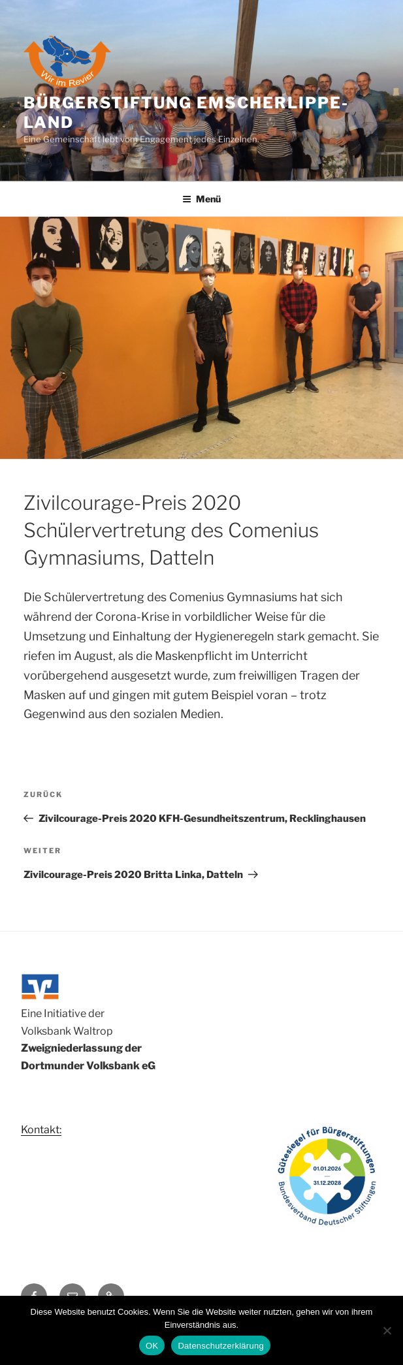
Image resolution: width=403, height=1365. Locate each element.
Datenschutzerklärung (220, 1346)
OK (152, 1346)
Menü (201, 198)
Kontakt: (41, 1129)
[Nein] (386, 1330)
